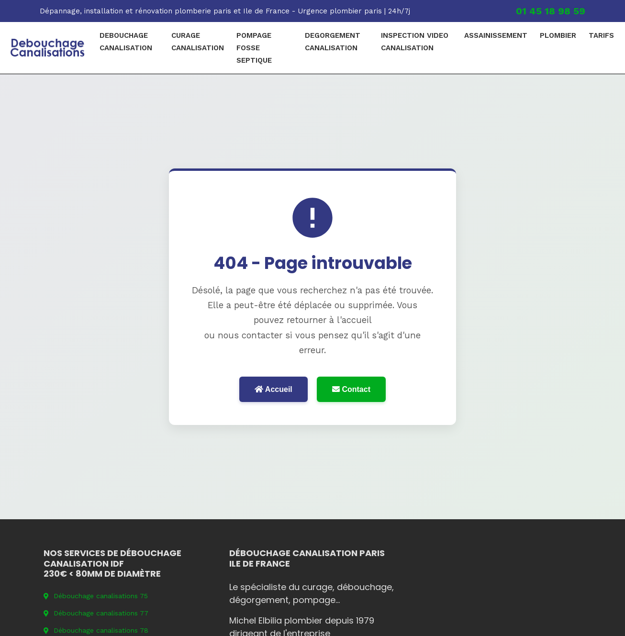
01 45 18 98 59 (550, 11)
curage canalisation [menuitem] (197, 41)
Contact (351, 389)
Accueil (273, 389)
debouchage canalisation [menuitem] (126, 41)
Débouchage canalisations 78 (96, 630)
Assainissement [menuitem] (495, 35)
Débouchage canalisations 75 (96, 596)
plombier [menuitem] (558, 35)
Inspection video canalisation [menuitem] (414, 41)
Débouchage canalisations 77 (96, 613)
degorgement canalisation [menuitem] (332, 41)
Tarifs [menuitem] (601, 35)
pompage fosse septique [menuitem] (254, 48)
